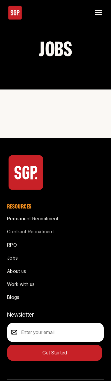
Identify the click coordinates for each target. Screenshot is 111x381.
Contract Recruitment (30, 232)
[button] (97, 13)
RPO (12, 245)
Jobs (12, 258)
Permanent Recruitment (32, 219)
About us (16, 271)
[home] (15, 12)
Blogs (13, 297)
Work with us (21, 284)
